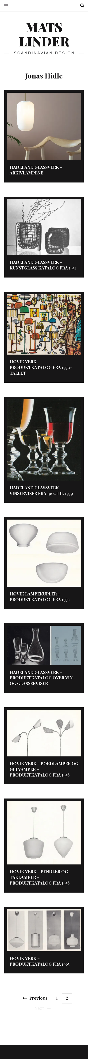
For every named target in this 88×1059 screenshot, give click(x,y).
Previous (35, 998)
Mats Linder (44, 34)
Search (80, 5)
